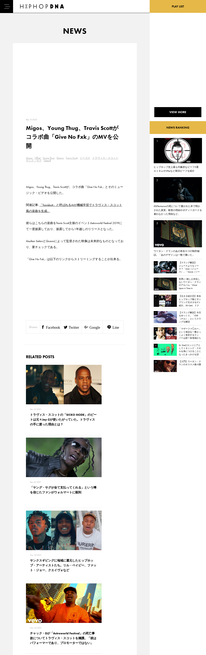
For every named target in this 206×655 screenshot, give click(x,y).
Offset (38, 158)
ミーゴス (85, 158)
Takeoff (47, 160)
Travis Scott (72, 158)
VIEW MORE (74, 546)
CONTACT (34, 602)
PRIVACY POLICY (38, 609)
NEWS (14, 616)
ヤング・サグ (34, 160)
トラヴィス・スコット (105, 158)
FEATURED (16, 624)
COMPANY (35, 616)
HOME (14, 602)
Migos (29, 158)
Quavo (60, 158)
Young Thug (49, 158)
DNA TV (15, 609)
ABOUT (14, 631)
